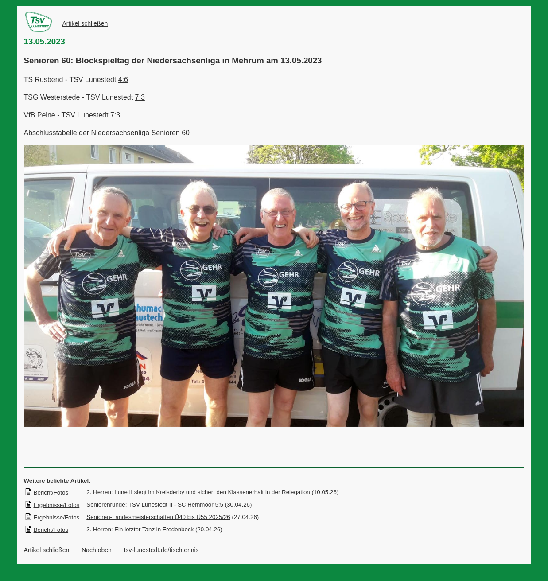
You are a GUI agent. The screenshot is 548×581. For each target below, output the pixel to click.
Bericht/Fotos (46, 492)
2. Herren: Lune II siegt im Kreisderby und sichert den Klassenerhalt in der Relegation (198, 492)
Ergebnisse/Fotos (52, 505)
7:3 (140, 97)
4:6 (123, 79)
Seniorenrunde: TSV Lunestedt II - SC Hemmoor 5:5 (154, 504)
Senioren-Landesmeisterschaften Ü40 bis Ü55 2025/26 (158, 517)
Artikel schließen (85, 23)
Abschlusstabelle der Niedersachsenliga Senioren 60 (107, 132)
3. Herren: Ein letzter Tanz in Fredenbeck (140, 529)
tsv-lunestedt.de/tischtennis (161, 550)
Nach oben (97, 550)
